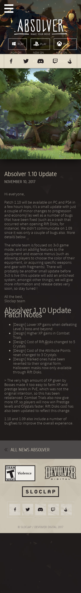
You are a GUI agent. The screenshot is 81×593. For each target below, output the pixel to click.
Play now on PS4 (39, 45)
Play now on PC (17, 45)
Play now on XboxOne (62, 45)
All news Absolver (26, 449)
